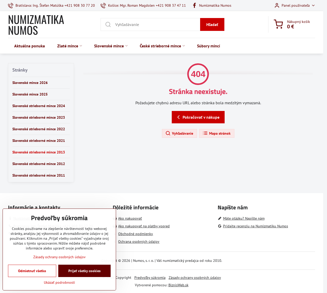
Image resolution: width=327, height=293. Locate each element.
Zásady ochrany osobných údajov (195, 277)
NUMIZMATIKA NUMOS (36, 24)
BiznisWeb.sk (178, 285)
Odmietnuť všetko (32, 280)
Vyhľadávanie (179, 133)
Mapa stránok (216, 133)
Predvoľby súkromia (150, 277)
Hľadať (212, 24)
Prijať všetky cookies (84, 280)
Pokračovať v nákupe (197, 117)
